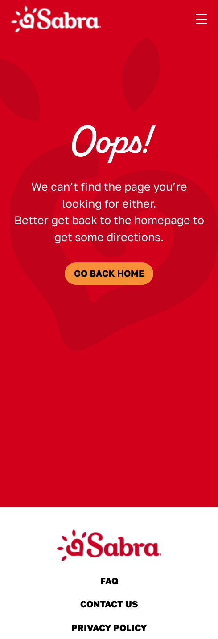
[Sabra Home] (56, 19)
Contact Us (109, 604)
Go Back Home (109, 273)
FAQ (109, 581)
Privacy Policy (109, 628)
